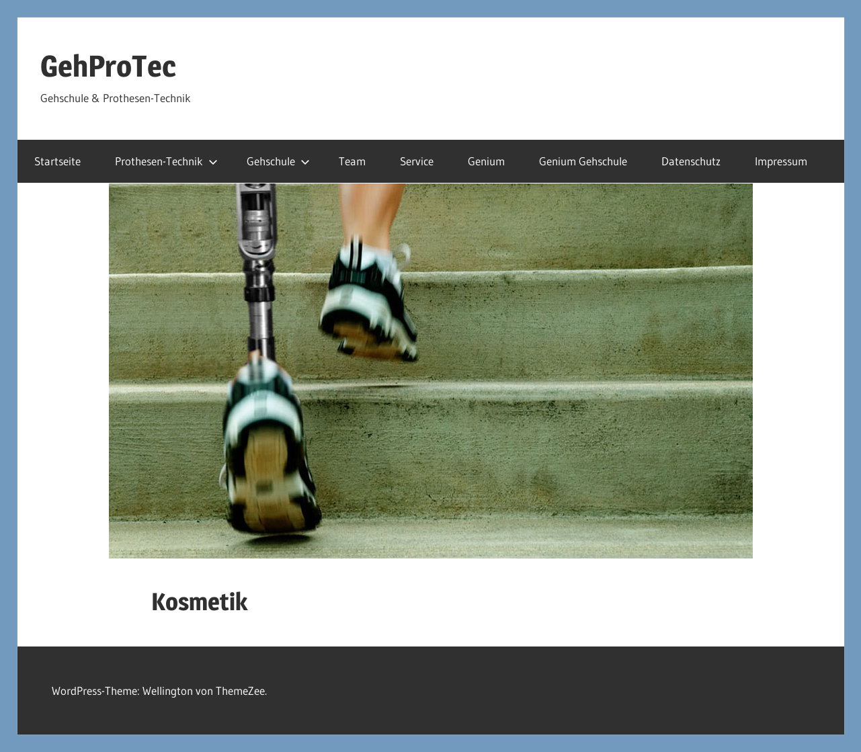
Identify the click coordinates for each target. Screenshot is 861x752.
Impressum (781, 161)
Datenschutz (691, 161)
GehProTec (108, 66)
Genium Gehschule (583, 161)
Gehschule (278, 161)
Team (352, 161)
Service (417, 161)
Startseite (57, 161)
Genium (486, 161)
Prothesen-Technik (166, 161)
